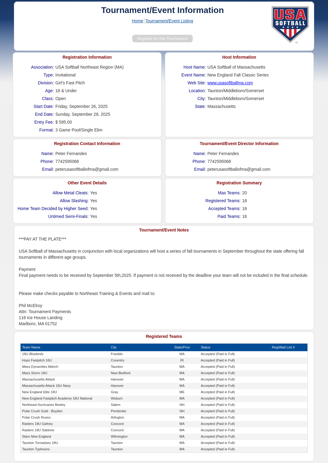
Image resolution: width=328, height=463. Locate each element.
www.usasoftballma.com (230, 82)
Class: (48, 98)
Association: (42, 67)
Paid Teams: (229, 216)
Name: (47, 153)
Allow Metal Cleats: (71, 192)
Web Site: (197, 82)
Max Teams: (229, 192)
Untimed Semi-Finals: (68, 216)
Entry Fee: (44, 122)
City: (202, 98)
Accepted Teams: (224, 208)
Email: (48, 169)
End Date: (44, 114)
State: (200, 106)
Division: (46, 82)
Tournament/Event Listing (169, 20)
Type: (49, 75)
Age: (49, 90)
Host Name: (195, 67)
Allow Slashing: (74, 200)
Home (137, 20)
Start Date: (44, 106)
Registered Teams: (223, 200)
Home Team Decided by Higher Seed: (53, 208)
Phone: (47, 161)
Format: (46, 130)
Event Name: (194, 75)
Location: (197, 90)
